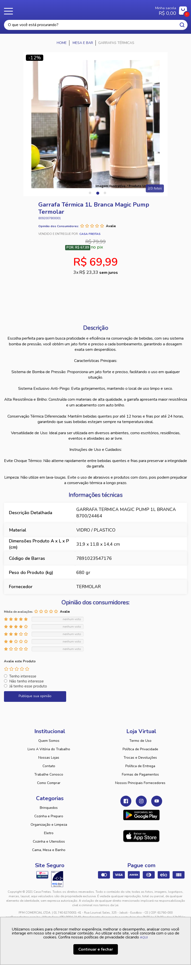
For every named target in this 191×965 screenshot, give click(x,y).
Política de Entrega (140, 766)
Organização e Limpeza (49, 824)
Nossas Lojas (48, 757)
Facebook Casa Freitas (125, 801)
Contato (49, 766)
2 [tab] (97, 192)
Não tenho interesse (26, 681)
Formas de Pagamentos (140, 774)
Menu (10, 11)
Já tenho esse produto (28, 686)
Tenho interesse (22, 676)
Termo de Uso (140, 740)
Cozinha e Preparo (48, 816)
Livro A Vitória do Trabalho (49, 749)
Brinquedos (49, 807)
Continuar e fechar (95, 949)
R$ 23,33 (98, 272)
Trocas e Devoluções (140, 757)
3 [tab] (104, 192)
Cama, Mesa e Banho (48, 850)
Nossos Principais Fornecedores (140, 783)
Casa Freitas (80, 9)
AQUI (144, 937)
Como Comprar (48, 783)
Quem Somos (48, 740)
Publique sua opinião (35, 696)
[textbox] (96, 25)
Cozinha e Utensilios (49, 841)
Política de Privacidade (140, 749)
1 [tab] (90, 192)
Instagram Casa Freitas (141, 801)
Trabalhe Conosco (48, 774)
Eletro (48, 833)
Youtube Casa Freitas (156, 801)
